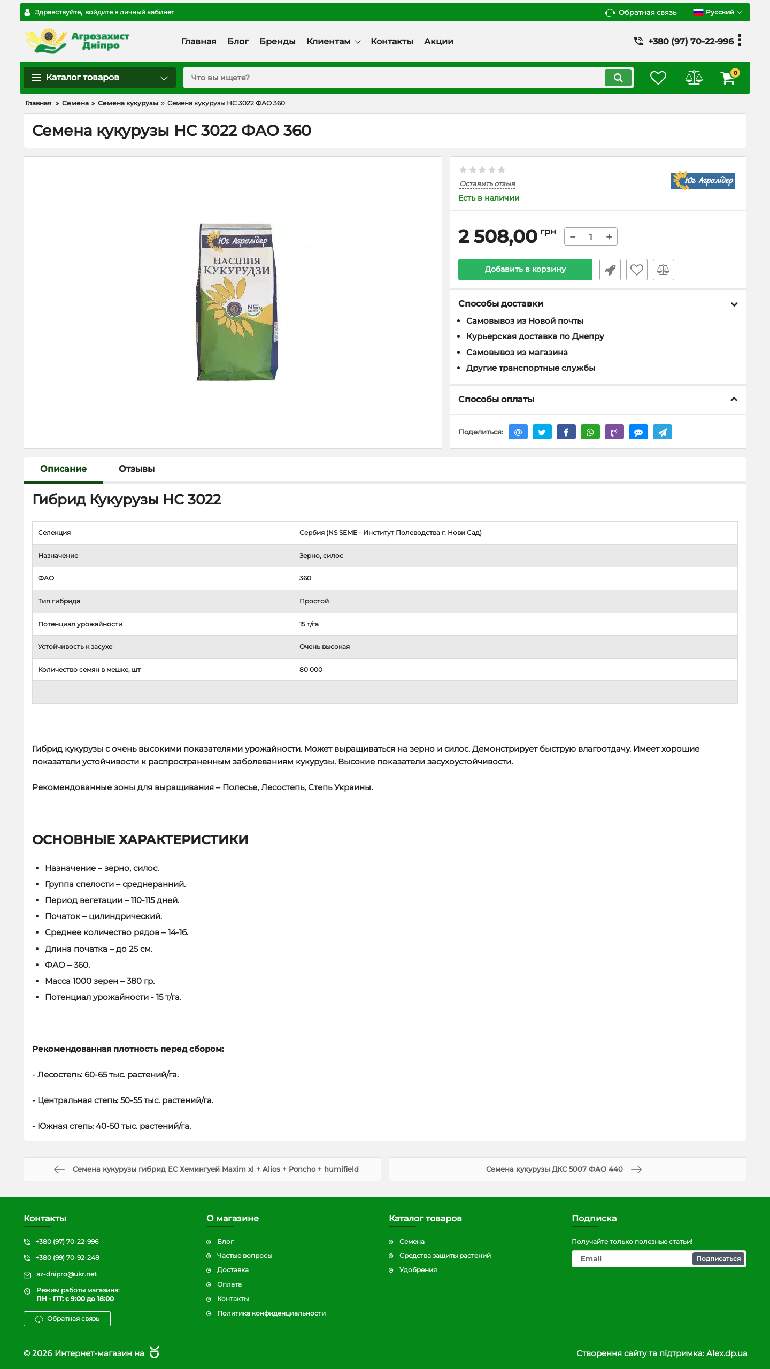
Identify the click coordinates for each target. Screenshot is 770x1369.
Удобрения (418, 1270)
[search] (405, 77)
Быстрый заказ (608, 269)
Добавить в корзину (525, 269)
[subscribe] (659, 1259)
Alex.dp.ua (727, 1353)
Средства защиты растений (445, 1256)
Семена (412, 1241)
